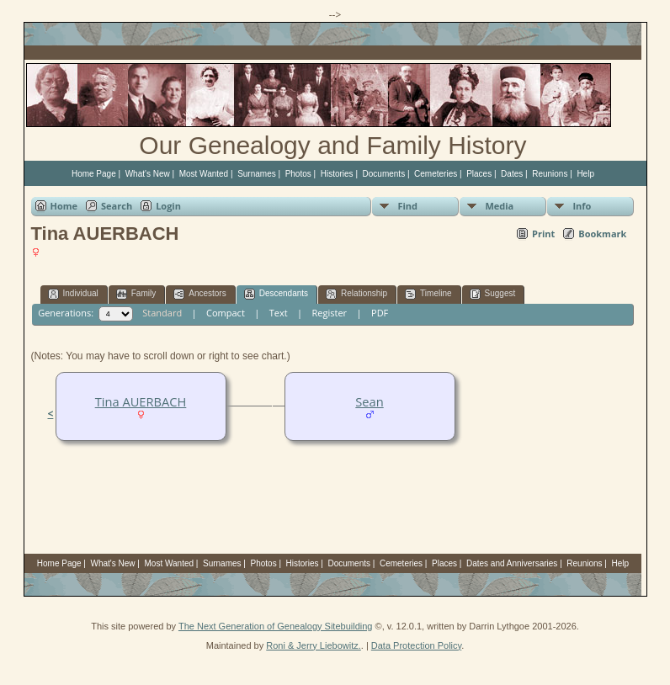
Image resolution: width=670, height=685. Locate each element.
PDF (379, 312)
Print (543, 233)
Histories (337, 173)
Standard (162, 312)
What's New (147, 173)
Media (499, 205)
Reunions (549, 173)
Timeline (428, 294)
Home (64, 205)
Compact (225, 312)
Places (479, 173)
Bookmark (602, 233)
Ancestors (199, 294)
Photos (298, 173)
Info (581, 205)
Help (585, 173)
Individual (73, 294)
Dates (512, 173)
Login (168, 205)
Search (116, 205)
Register (330, 312)
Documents (384, 173)
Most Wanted (204, 173)
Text (278, 312)
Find (407, 205)
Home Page (94, 173)
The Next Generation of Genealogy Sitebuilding (275, 626)
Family (136, 294)
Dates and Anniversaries (511, 563)
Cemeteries (435, 173)
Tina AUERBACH (141, 401)
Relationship (356, 294)
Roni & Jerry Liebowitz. (313, 645)
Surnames (256, 173)
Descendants (276, 294)
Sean (369, 401)
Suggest (493, 294)
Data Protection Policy (416, 645)
